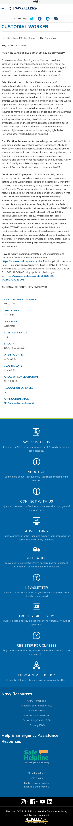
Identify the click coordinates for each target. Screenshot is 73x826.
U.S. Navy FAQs (36, 725)
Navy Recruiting (36, 710)
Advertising (36, 531)
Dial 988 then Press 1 (36, 786)
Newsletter (36, 587)
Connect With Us (36, 501)
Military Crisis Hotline (36, 782)
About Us (36, 472)
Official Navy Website (36, 715)
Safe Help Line (36, 773)
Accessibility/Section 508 (37, 720)
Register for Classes (36, 645)
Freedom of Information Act (36, 705)
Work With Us (36, 442)
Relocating (36, 558)
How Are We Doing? (36, 675)
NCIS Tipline (36, 778)
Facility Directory (36, 616)
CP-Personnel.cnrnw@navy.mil (19, 403)
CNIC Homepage (36, 700)
